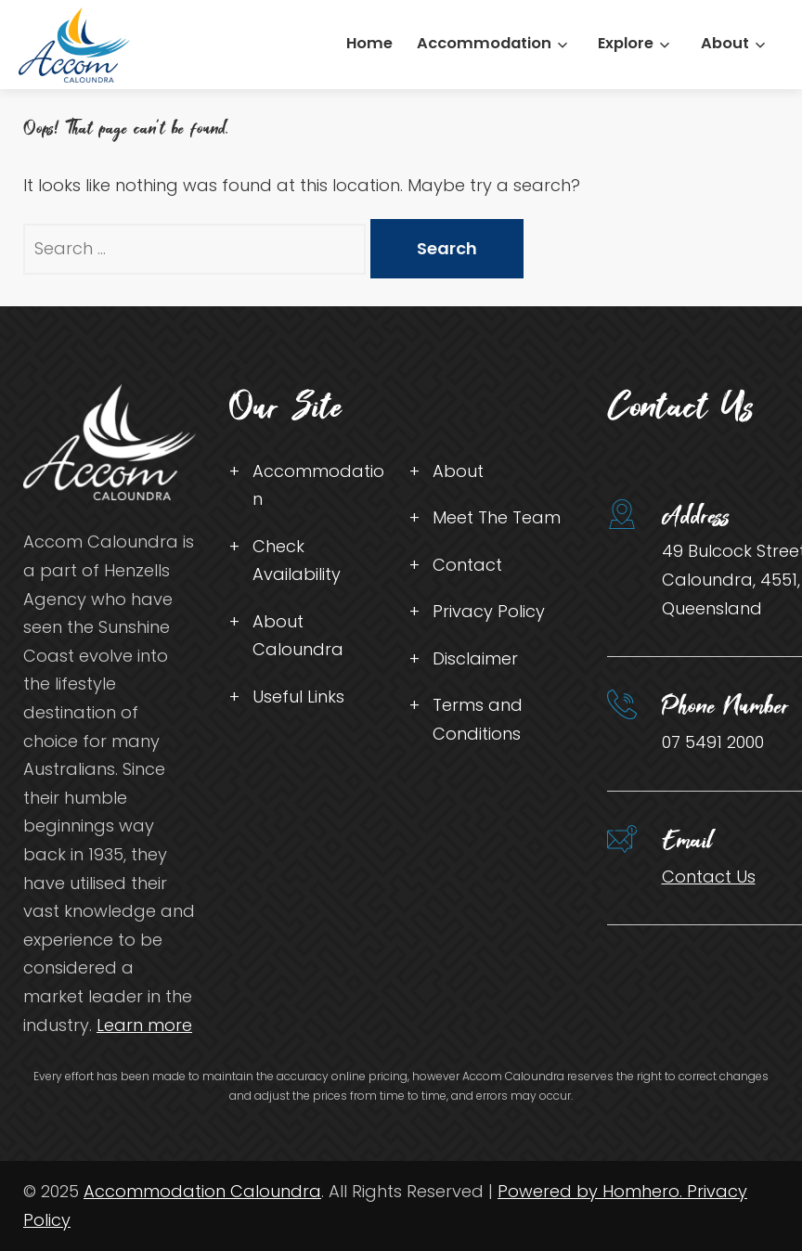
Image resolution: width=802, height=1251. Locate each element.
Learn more (144, 1025)
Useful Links (298, 696)
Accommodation (484, 43)
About (725, 43)
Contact (467, 564)
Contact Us (709, 876)
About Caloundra (297, 636)
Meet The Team (497, 517)
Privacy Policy (489, 611)
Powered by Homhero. (592, 1191)
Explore (625, 43)
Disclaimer (475, 658)
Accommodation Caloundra (202, 1191)
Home (369, 43)
